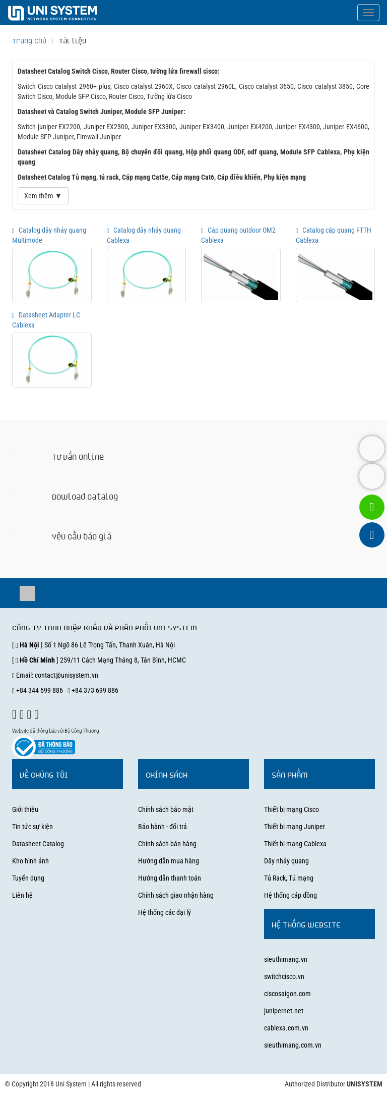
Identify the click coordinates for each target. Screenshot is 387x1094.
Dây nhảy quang (286, 861)
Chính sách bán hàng (167, 844)
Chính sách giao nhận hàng (176, 895)
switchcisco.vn (284, 976)
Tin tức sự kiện (32, 827)
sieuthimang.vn (285, 959)
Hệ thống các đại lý (164, 912)
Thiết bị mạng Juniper (294, 827)
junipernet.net (283, 1011)
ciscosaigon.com (287, 994)
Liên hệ (22, 895)
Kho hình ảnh (30, 861)
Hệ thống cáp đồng (290, 895)
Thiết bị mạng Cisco (291, 809)
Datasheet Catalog (38, 844)
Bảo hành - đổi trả (162, 827)
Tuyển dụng (28, 878)
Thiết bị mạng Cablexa (295, 844)
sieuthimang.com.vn (292, 1045)
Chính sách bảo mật (166, 809)
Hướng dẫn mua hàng (168, 861)
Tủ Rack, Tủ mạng (288, 878)
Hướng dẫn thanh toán (169, 878)
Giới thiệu (25, 809)
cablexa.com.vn (286, 1028)
